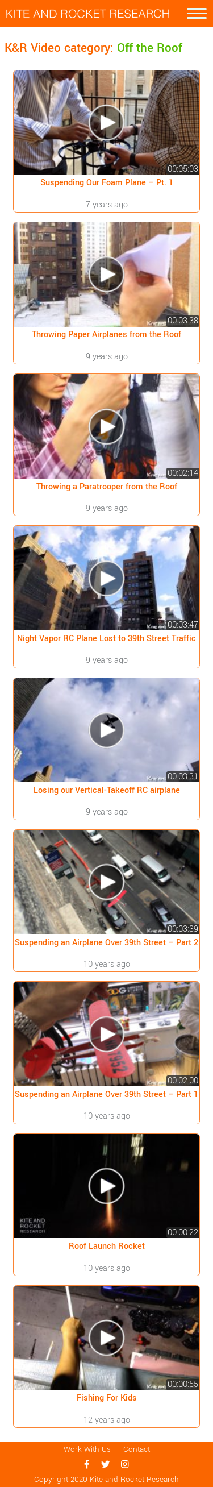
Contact (136, 1449)
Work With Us (87, 1449)
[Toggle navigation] (197, 13)
